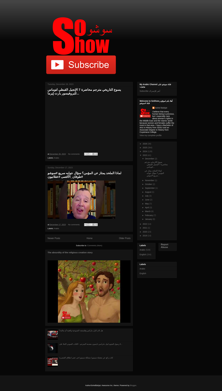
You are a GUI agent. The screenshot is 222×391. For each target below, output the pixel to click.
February (149, 215)
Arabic (56, 158)
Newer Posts (54, 238)
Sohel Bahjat (161, 108)
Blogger (133, 385)
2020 (145, 232)
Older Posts (125, 238)
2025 (145, 147)
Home (90, 238)
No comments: (74, 154)
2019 (145, 235)
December (150, 159)
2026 (145, 144)
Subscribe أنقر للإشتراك (150, 91)
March (148, 211)
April (147, 207)
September (150, 188)
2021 (145, 228)
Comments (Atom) (94, 245)
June (147, 200)
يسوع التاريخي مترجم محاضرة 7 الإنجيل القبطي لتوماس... (156, 164)
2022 (145, 224)
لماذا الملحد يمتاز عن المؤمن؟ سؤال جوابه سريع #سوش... (154, 173)
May (147, 204)
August (148, 192)
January (149, 219)
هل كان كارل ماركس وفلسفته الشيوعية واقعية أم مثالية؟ (81, 331)
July (147, 196)
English (143, 254)
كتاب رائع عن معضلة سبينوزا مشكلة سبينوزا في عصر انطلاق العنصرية (86, 358)
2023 (145, 155)
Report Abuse (164, 245)
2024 (145, 151)
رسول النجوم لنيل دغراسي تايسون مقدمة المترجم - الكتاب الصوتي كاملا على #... (90, 344)
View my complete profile (151, 135)
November (150, 180)
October (149, 184)
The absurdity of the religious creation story (70, 252)
